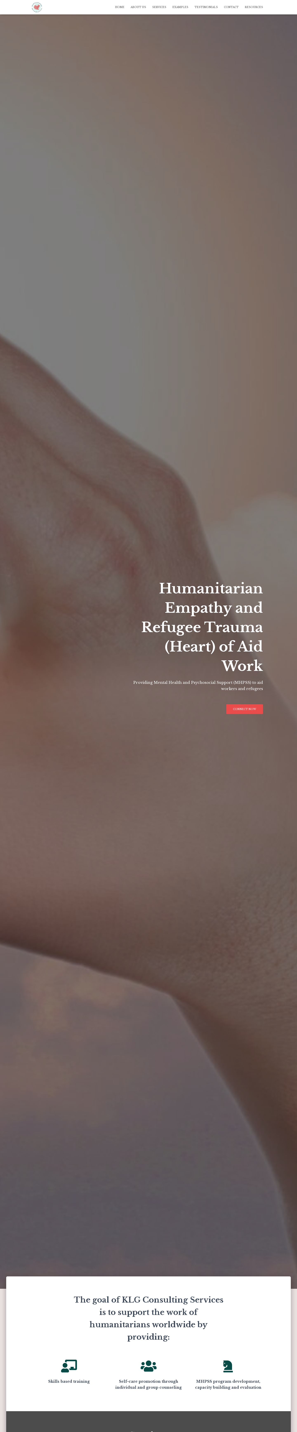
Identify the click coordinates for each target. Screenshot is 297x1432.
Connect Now (244, 709)
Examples (180, 7)
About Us (138, 7)
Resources (254, 7)
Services (159, 7)
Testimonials (206, 7)
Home (119, 7)
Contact (231, 7)
